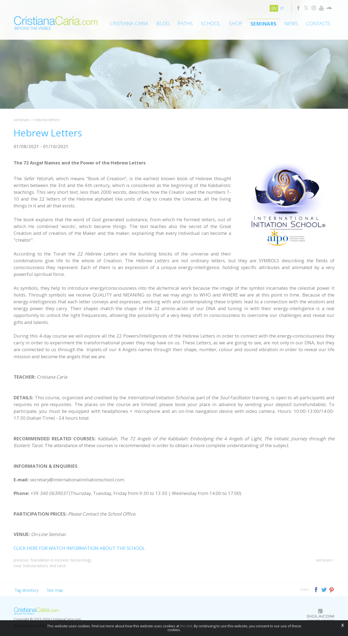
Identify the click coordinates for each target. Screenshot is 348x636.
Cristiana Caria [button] (129, 23)
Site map (55, 590)
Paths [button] (185, 23)
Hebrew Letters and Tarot (44, 565)
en (273, 8)
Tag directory (27, 590)
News (291, 23)
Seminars (263, 23)
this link (186, 626)
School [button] (211, 23)
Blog (163, 23)
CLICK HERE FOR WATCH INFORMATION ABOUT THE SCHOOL (79, 548)
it (282, 8)
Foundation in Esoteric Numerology (60, 560)
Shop (235, 23)
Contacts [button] (318, 23)
